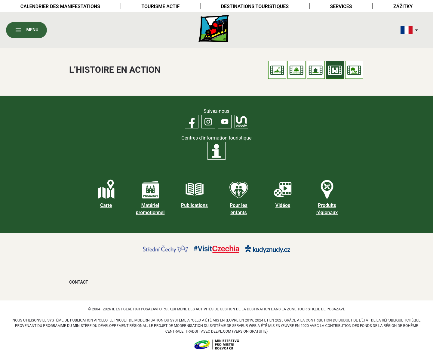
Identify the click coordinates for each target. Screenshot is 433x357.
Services (341, 6)
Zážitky (403, 6)
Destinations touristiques (255, 6)
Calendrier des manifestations (60, 6)
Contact (78, 282)
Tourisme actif (160, 6)
